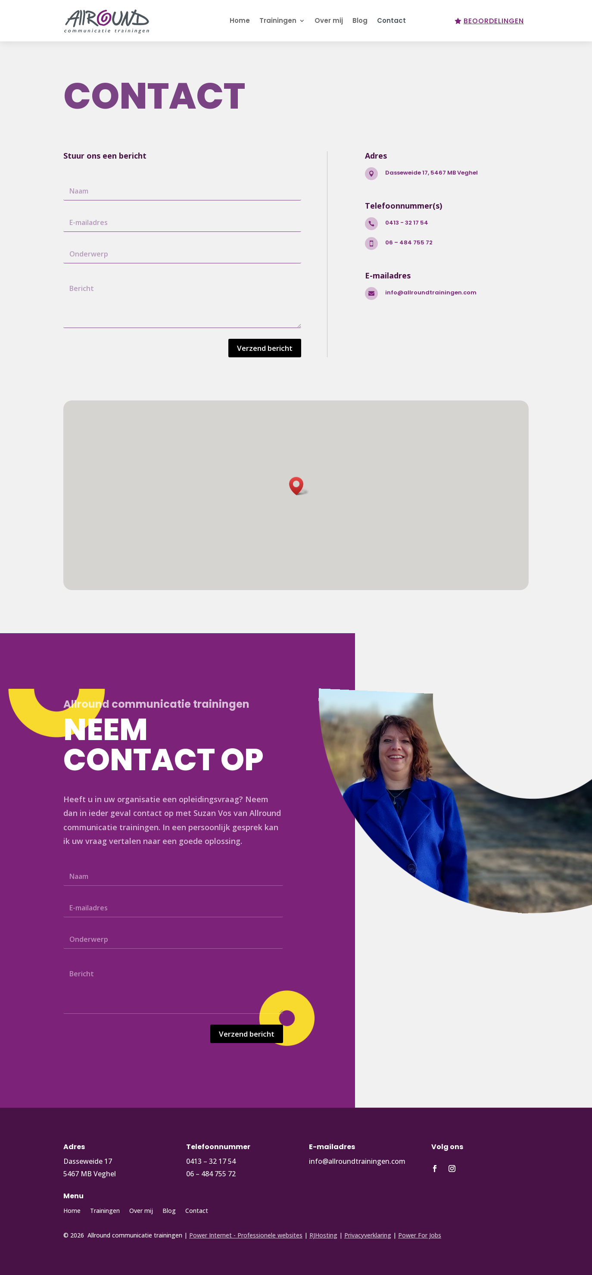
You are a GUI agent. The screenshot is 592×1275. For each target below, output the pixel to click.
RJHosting (323, 1235)
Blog (360, 20)
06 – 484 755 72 (409, 242)
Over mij (329, 20)
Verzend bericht (265, 348)
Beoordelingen (494, 21)
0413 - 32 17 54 (406, 223)
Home (240, 20)
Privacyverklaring (367, 1235)
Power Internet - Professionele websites (245, 1235)
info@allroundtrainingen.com (431, 292)
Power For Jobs (419, 1235)
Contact (391, 20)
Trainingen (277, 20)
